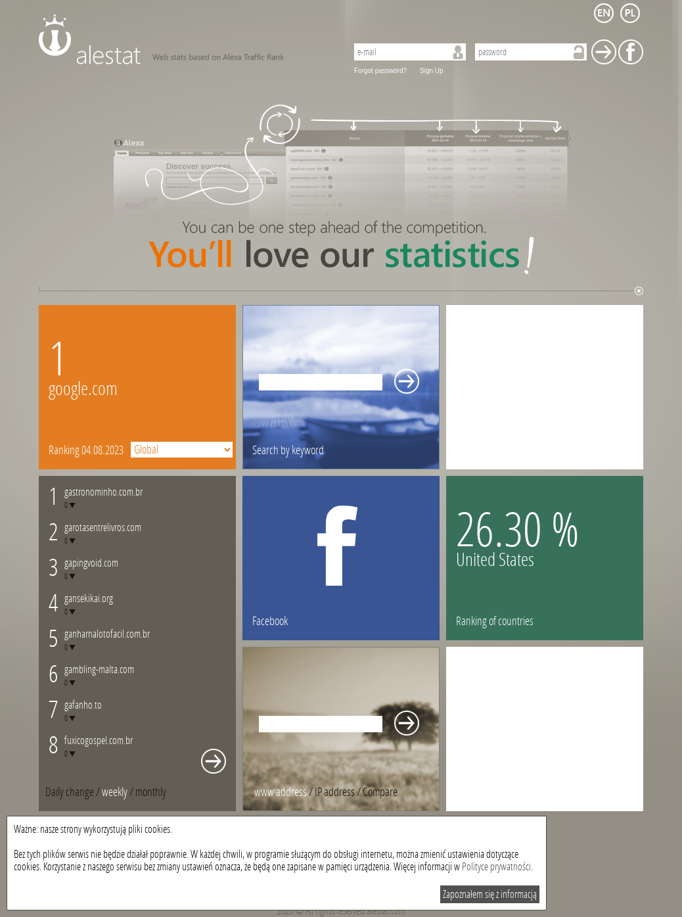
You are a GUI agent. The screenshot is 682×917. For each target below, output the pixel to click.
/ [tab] (73, 792)
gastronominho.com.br (103, 492)
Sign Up (431, 70)
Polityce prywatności (496, 866)
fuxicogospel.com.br (98, 740)
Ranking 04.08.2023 (86, 450)
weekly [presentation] (114, 792)
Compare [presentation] (380, 792)
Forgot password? (380, 70)
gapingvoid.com (91, 563)
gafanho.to (83, 705)
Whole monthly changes (213, 761)
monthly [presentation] (150, 792)
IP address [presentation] (335, 792)
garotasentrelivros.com (102, 527)
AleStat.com (185, 39)
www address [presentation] (280, 792)
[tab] (150, 792)
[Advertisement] (544, 387)
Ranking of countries (495, 621)
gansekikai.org (88, 598)
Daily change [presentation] (69, 792)
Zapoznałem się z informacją (490, 894)
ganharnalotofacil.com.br (107, 634)
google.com (83, 389)
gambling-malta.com (99, 669)
